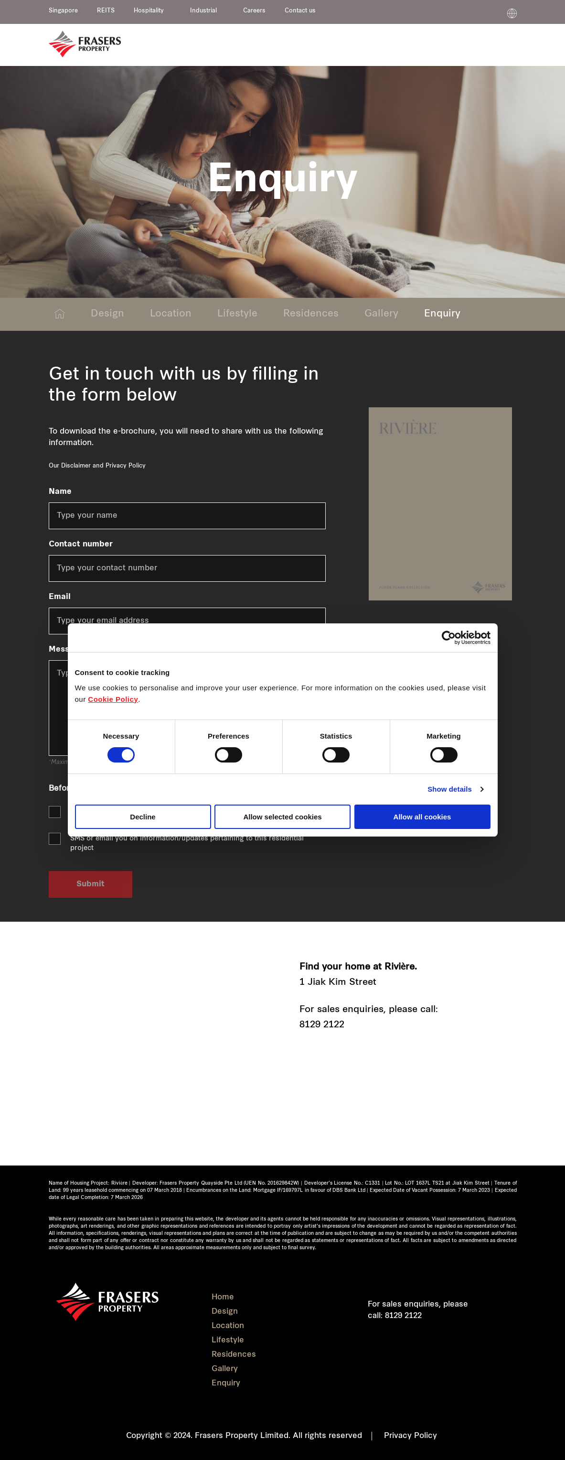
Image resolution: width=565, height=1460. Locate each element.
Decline (142, 817)
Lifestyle (237, 314)
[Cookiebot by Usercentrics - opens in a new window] (448, 638)
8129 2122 (321, 1025)
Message (66, 650)
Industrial (203, 11)
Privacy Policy (126, 466)
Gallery (381, 314)
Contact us (300, 11)
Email (60, 597)
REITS (106, 11)
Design (107, 314)
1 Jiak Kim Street (337, 982)
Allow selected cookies (282, 817)
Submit (90, 884)
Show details (449, 789)
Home (223, 1297)
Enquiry (442, 314)
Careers (254, 11)
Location (171, 314)
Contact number (81, 544)
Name (60, 492)
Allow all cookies (422, 817)
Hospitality (149, 11)
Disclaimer (76, 466)
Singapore (63, 11)
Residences (311, 314)
